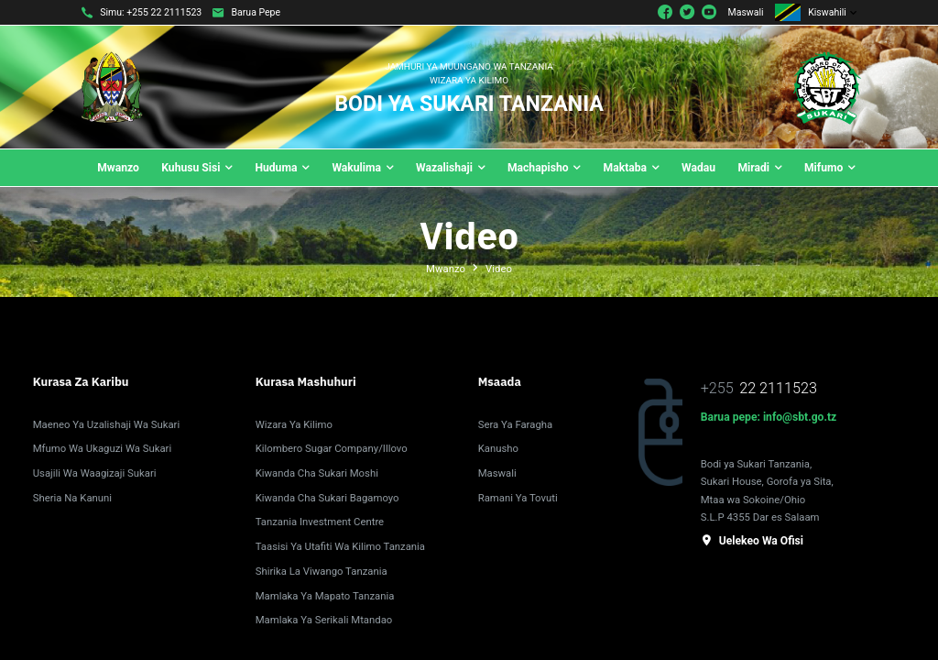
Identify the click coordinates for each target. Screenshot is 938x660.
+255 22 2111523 (164, 12)
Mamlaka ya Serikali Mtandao (324, 619)
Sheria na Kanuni (72, 497)
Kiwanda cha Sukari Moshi (317, 473)
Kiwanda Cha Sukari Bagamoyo (327, 497)
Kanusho (498, 448)
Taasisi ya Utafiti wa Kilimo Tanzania (340, 546)
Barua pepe (256, 12)
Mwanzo (445, 268)
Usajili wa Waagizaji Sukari (95, 473)
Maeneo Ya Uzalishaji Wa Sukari (106, 423)
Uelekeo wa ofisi (752, 540)
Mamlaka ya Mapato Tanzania (325, 595)
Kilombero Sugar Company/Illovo (332, 448)
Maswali (746, 12)
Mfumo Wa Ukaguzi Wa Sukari (102, 448)
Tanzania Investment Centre (320, 521)
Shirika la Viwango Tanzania (321, 571)
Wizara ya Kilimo (294, 423)
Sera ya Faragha (515, 423)
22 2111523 (778, 388)
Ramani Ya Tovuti (518, 497)
